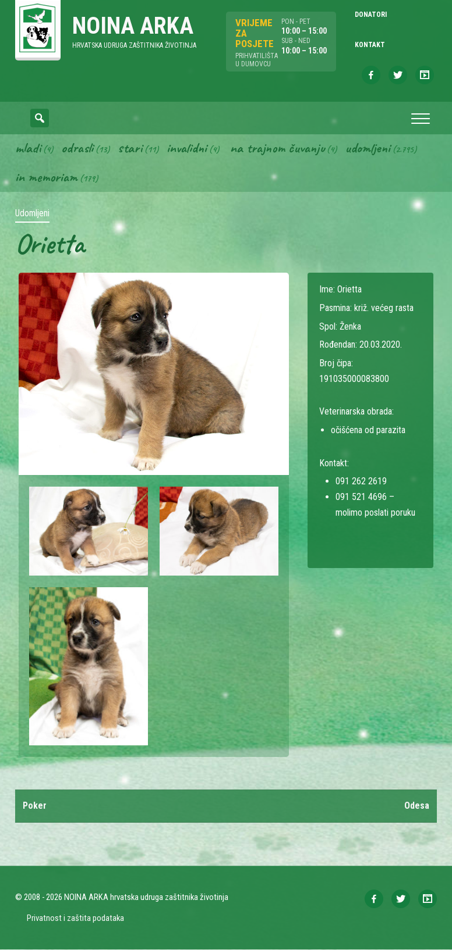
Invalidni (187, 148)
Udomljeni (367, 148)
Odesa (416, 806)
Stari (130, 148)
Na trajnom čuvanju (277, 148)
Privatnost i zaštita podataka (75, 919)
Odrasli (77, 148)
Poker (35, 806)
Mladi (28, 148)
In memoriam (46, 177)
